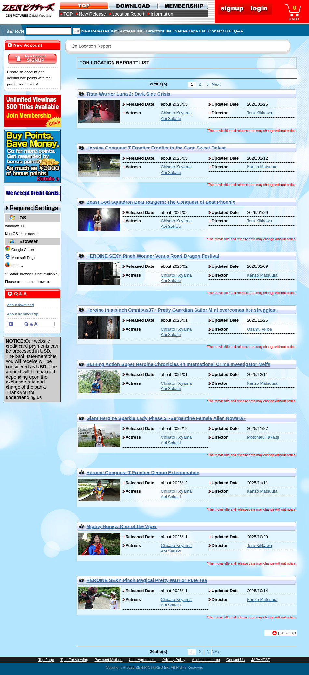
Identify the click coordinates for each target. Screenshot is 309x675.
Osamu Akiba (259, 329)
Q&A (238, 31)
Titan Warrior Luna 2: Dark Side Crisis (128, 94)
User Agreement (142, 660)
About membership (22, 314)
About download (20, 305)
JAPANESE (260, 660)
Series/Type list (190, 31)
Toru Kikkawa (259, 112)
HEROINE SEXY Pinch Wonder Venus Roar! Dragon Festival (153, 256)
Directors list (158, 31)
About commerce (206, 660)
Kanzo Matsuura (262, 166)
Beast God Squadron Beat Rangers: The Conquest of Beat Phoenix (161, 202)
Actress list (131, 31)
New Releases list (99, 31)
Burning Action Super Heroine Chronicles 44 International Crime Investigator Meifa (179, 364)
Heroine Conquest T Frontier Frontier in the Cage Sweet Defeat (156, 147)
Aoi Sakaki (171, 118)
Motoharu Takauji (263, 437)
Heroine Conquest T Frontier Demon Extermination (143, 472)
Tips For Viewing (74, 660)
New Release (92, 14)
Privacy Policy (173, 660)
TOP (68, 14)
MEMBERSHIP (183, 6)
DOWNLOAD (133, 6)
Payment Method (108, 660)
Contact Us (219, 31)
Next (215, 84)
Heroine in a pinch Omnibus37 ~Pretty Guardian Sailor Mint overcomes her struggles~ (182, 310)
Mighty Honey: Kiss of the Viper (122, 526)
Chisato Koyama (176, 112)
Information (162, 14)
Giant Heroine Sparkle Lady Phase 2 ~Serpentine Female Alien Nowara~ (166, 418)
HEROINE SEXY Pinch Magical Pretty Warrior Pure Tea (147, 580)
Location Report (128, 14)
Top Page (46, 660)
